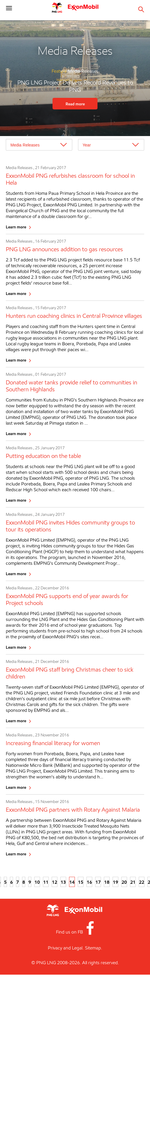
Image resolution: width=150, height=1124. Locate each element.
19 (115, 882)
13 (63, 882)
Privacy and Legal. (66, 948)
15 (80, 882)
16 (89, 882)
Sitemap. (93, 948)
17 (98, 882)
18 (106, 882)
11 (45, 882)
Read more (75, 103)
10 (37, 882)
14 (72, 882)
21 (132, 882)
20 (124, 882)
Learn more (16, 226)
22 (141, 882)
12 (54, 882)
